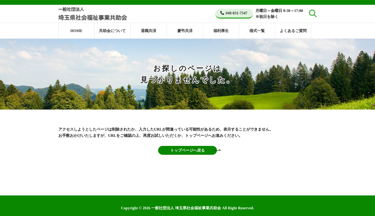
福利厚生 (221, 31)
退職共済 (148, 31)
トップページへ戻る (187, 150)
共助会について (112, 31)
